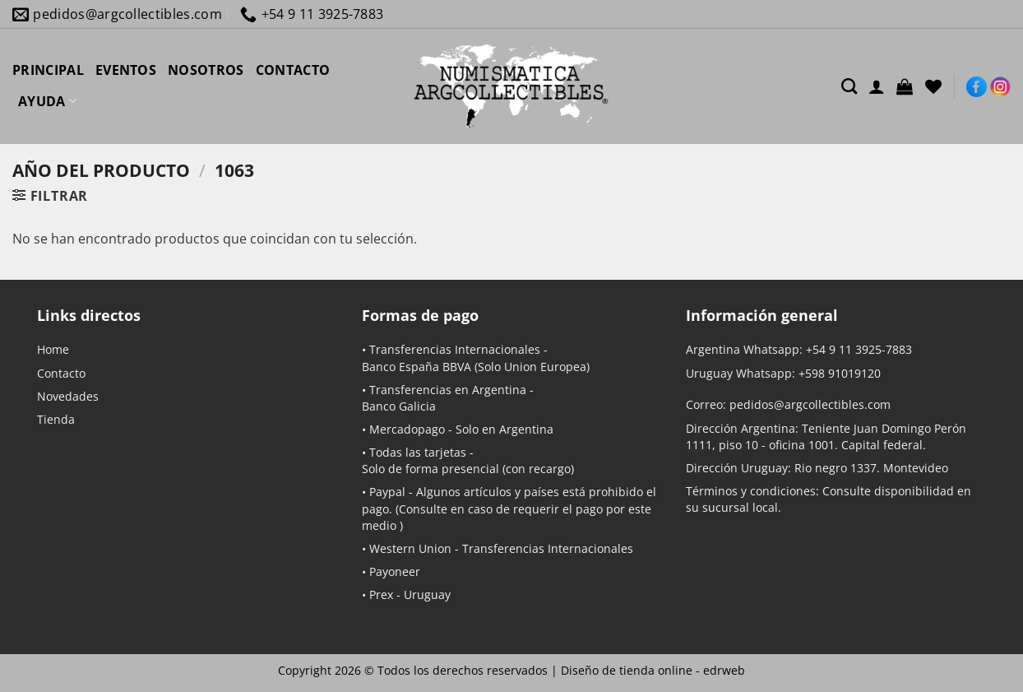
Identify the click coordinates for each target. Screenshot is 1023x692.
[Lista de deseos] (933, 86)
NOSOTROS (206, 70)
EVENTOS (125, 70)
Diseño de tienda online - (653, 670)
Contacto (61, 373)
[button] (904, 86)
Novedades (68, 396)
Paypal (387, 491)
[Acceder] (876, 86)
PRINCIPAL (48, 70)
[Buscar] (849, 86)
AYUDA (47, 101)
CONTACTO (293, 70)
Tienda (56, 419)
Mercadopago (407, 429)
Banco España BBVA (416, 366)
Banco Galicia (399, 406)
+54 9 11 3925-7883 (859, 349)
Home (53, 349)
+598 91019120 (839, 373)
